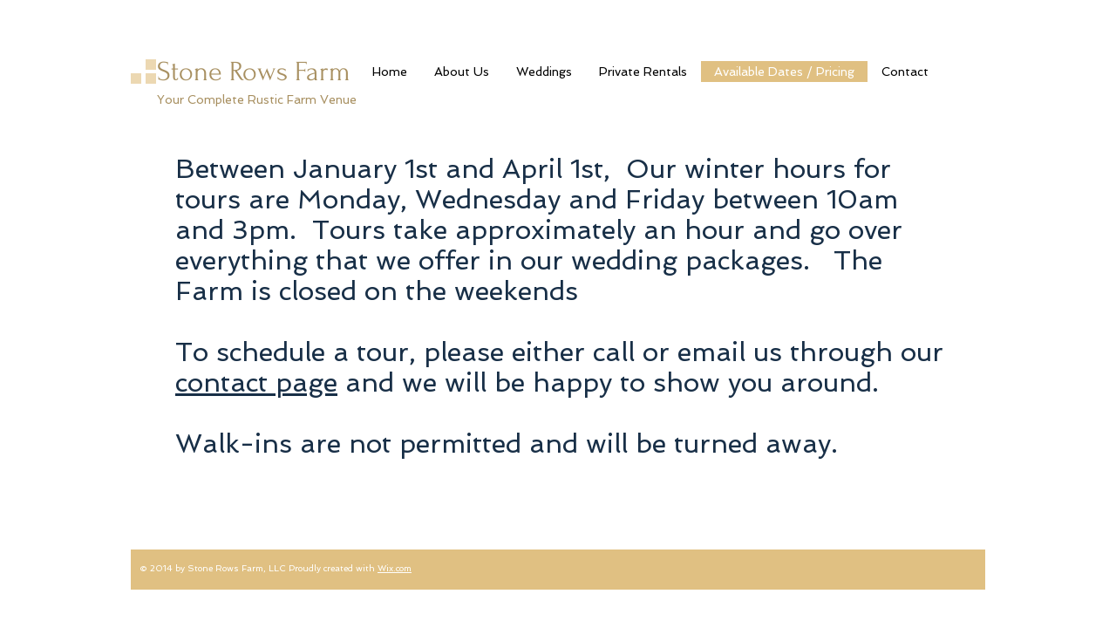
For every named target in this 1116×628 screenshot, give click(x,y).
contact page (256, 382)
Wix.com (395, 568)
